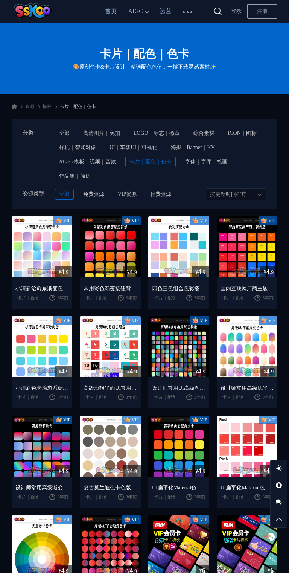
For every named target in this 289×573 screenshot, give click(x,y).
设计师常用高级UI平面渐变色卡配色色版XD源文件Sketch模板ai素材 (247, 388)
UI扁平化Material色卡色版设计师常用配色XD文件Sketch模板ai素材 (178, 488)
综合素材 (203, 133)
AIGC (135, 11)
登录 (236, 11)
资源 (29, 106)
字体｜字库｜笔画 (206, 162)
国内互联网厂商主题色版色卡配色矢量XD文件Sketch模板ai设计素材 (247, 288)
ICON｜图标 (242, 133)
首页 (111, 11)
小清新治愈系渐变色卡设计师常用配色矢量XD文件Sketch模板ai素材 (42, 288)
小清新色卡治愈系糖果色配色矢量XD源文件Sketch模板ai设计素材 (42, 388)
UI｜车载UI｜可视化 (134, 147)
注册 (262, 11)
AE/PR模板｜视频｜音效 (87, 162)
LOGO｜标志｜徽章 (157, 133)
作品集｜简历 (75, 176)
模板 (47, 106)
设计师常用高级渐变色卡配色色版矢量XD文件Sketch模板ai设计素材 (42, 488)
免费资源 (93, 194)
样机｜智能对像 (77, 147)
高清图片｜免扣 (101, 133)
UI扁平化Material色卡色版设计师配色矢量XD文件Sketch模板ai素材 (247, 488)
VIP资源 (127, 194)
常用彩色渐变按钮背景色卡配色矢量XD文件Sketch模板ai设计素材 (110, 288)
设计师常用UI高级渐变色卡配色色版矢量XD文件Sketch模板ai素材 (178, 388)
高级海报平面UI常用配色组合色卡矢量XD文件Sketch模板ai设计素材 (110, 388)
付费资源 (160, 194)
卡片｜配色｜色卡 (150, 162)
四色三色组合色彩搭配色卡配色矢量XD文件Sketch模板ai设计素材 (178, 288)
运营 (166, 11)
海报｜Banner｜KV (193, 147)
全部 (64, 133)
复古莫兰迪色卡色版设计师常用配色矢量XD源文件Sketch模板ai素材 (110, 488)
